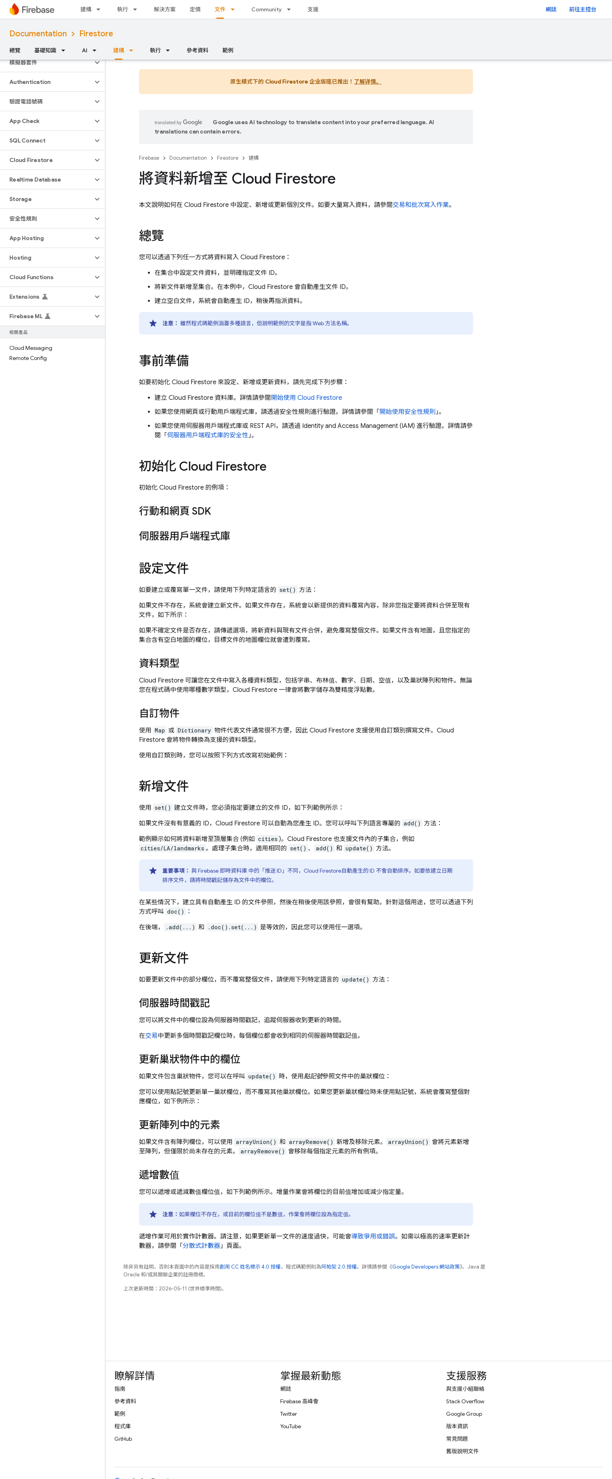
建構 (85, 9)
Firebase (149, 158)
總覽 (14, 50)
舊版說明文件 (462, 1451)
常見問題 (457, 1438)
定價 (195, 9)
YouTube (290, 1426)
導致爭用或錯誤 (373, 1236)
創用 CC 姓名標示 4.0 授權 (250, 1266)
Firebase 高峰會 (299, 1401)
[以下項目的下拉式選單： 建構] (100, 9)
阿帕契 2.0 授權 (339, 1266)
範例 (227, 50)
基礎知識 (45, 50)
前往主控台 (582, 9)
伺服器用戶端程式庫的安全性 (207, 435)
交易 (151, 1036)
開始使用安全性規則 (407, 412)
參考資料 (197, 50)
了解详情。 (368, 81)
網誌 (551, 9)
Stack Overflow (465, 1401)
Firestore (96, 34)
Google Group (464, 1413)
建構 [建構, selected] (118, 50)
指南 (119, 1388)
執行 (122, 9)
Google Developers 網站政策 (426, 1266)
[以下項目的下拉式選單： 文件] (235, 9)
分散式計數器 (201, 1246)
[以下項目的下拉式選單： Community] (291, 9)
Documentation (38, 34)
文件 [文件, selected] (220, 9)
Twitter (288, 1413)
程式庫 (122, 1426)
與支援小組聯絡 (465, 1388)
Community (266, 9)
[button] (46, 62)
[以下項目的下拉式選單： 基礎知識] (65, 50)
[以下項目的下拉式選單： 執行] (137, 9)
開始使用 (306, 398)
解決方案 (165, 9)
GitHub (123, 1438)
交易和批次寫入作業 (421, 205)
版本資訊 (457, 1426)
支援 (313, 9)
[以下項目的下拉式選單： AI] (96, 50)
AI (84, 50)
